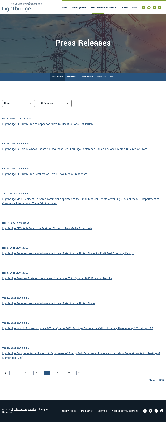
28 (79, 373)
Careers (124, 7)
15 (58, 373)
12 (42, 373)
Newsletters (101, 77)
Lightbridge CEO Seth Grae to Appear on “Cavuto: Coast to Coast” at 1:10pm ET (50, 124)
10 (31, 373)
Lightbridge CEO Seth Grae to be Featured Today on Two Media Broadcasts (47, 229)
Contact (134, 7)
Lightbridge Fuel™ (79, 7)
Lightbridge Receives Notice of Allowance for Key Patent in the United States (48, 304)
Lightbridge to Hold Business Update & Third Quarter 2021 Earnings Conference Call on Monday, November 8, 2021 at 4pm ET (77, 329)
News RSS (156, 380)
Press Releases (57, 77)
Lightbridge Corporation (23, 410)
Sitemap (102, 411)
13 (47, 373)
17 (69, 373)
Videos (111, 77)
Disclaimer (87, 411)
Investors (113, 7)
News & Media (98, 7)
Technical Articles (87, 77)
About (65, 7)
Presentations (72, 77)
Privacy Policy (68, 411)
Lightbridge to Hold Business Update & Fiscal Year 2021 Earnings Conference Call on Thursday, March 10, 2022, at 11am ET (76, 149)
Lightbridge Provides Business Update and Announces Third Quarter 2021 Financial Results (57, 279)
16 (64, 373)
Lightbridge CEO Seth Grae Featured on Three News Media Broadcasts (44, 174)
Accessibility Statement (125, 411)
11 (36, 373)
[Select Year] (18, 104)
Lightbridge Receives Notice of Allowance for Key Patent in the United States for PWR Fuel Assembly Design (68, 254)
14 (53, 373)
